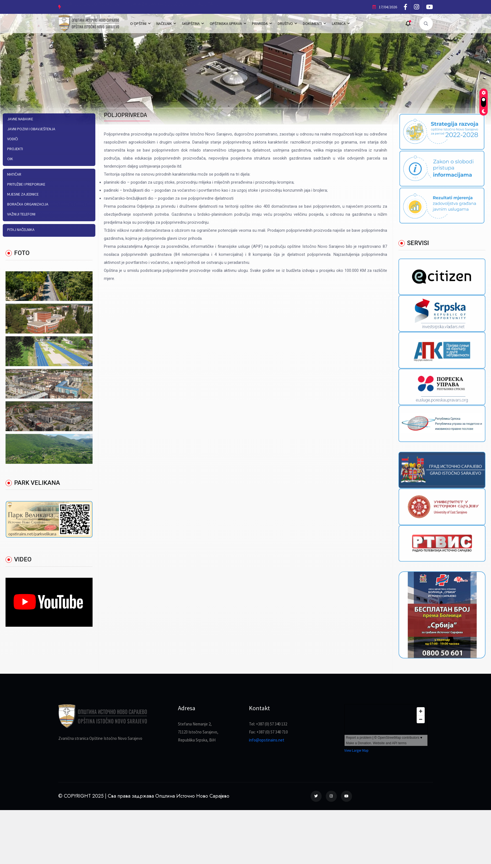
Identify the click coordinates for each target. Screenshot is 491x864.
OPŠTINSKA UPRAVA (226, 23)
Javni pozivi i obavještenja (31, 128)
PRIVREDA (260, 23)
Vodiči (12, 138)
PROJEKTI (15, 148)
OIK (10, 158)
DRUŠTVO (285, 23)
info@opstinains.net (266, 740)
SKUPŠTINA (191, 23)
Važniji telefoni (21, 214)
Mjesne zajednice (23, 194)
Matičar (14, 174)
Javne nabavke (20, 118)
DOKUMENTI (312, 23)
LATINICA (339, 23)
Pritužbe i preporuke (26, 184)
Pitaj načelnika (21, 229)
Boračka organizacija (27, 204)
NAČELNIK (164, 23)
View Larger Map (356, 750)
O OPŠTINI (138, 23)
